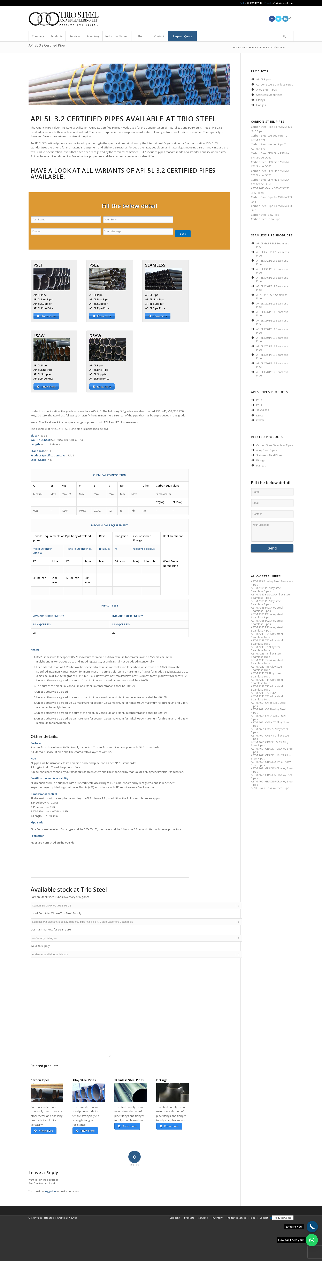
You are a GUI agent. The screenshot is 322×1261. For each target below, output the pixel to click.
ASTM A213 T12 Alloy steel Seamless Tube (267, 687)
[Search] (284, 36)
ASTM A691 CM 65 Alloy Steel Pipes (268, 704)
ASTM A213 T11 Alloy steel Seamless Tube (267, 681)
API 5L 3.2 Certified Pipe (47, 45)
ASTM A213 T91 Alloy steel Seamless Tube (267, 635)
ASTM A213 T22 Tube (263, 693)
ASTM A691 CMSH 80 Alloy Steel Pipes (270, 737)
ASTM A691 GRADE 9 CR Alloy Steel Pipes (272, 783)
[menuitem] (38, 36)
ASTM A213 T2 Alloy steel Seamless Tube (266, 648)
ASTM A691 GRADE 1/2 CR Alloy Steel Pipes (270, 743)
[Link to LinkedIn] (285, 19)
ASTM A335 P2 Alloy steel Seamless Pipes (266, 589)
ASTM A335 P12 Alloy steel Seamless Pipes (267, 609)
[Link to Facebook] (272, 19)
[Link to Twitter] (278, 19)
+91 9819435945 (253, 3)
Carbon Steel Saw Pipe (265, 215)
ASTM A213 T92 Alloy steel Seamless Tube (267, 641)
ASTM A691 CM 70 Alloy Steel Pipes (268, 710)
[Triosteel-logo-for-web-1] (64, 18)
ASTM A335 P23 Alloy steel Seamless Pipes (267, 628)
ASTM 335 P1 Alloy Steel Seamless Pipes (272, 582)
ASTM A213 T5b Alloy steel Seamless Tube (267, 661)
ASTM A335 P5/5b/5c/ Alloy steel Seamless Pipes (270, 596)
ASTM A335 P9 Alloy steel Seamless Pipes (266, 602)
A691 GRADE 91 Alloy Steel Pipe (270, 788)
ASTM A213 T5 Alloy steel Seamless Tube (266, 655)
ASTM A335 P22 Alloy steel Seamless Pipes (267, 622)
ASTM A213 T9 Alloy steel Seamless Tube (266, 674)
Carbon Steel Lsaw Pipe (265, 219)
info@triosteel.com (282, 3)
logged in (50, 1191)
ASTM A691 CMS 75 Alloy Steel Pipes (269, 730)
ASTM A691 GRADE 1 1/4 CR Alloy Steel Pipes (271, 756)
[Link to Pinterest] (290, 19)
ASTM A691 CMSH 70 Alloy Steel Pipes (270, 724)
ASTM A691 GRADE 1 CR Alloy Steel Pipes (272, 750)
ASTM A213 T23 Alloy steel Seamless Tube (267, 697)
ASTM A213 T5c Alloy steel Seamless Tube (267, 668)
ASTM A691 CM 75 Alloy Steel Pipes (268, 717)
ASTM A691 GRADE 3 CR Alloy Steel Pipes (272, 769)
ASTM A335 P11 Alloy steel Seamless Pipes (267, 615)
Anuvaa (73, 1217)
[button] (312, 1240)
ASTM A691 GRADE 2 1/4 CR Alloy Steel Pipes (271, 763)
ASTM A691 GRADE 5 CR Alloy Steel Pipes (272, 776)
